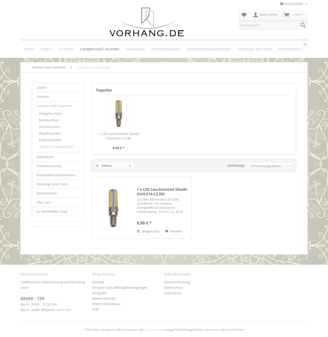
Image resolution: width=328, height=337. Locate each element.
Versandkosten (154, 330)
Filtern (104, 165)
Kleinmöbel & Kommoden (56, 175)
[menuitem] (244, 14)
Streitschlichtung (177, 282)
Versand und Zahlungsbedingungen (119, 287)
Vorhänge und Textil (52, 184)
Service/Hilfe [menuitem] (292, 4)
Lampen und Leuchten (54, 106)
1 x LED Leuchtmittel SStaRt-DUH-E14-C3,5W (118, 136)
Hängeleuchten (50, 113)
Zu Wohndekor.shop (52, 211)
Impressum (172, 293)
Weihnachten (47, 193)
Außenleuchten (50, 140)
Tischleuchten (49, 127)
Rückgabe (99, 293)
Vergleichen (148, 231)
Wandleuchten (50, 133)
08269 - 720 (32, 298)
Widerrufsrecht (103, 298)
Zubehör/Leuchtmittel (56, 146)
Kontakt (98, 282)
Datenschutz (173, 287)
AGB (95, 309)
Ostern (42, 87)
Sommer (43, 96)
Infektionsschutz (49, 166)
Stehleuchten (49, 120)
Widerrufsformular (106, 304)
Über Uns (44, 202)
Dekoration (45, 157)
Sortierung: (236, 165)
